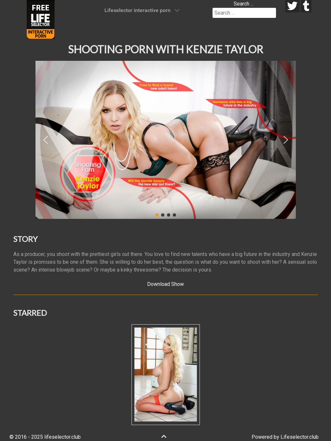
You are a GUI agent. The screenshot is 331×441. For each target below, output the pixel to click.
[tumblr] (306, 6)
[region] (165, 140)
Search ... (244, 4)
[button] (45, 140)
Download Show (165, 284)
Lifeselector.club (300, 437)
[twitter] (292, 6)
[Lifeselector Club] (41, 19)
